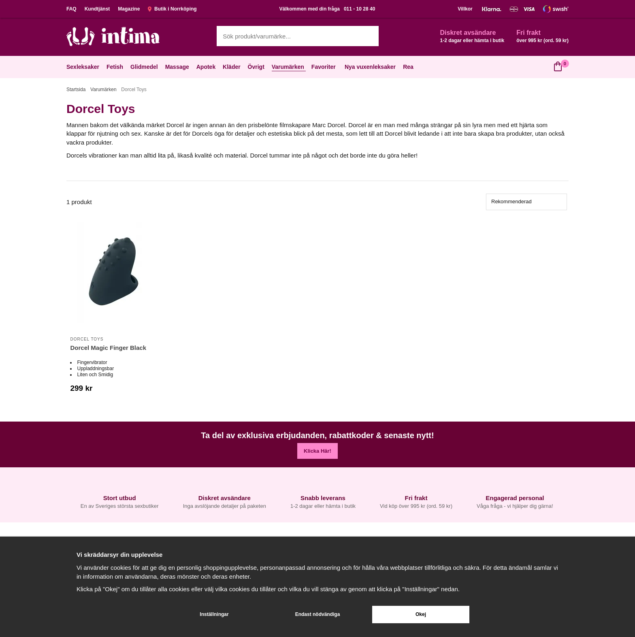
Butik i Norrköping (172, 9)
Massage (178, 67)
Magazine (129, 9)
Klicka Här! (317, 451)
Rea (408, 67)
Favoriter (324, 67)
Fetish (116, 67)
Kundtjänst (97, 9)
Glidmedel (145, 67)
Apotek (206, 67)
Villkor (465, 9)
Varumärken (289, 67)
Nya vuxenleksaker (370, 67)
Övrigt (257, 67)
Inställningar (214, 614)
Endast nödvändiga (317, 614)
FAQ (71, 9)
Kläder (232, 67)
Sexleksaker (83, 67)
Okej (421, 614)
